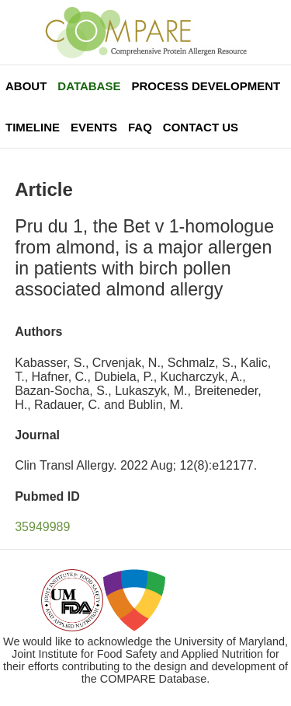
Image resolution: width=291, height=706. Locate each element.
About (26, 86)
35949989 (42, 526)
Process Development (205, 86)
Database (88, 86)
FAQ (140, 127)
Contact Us (200, 127)
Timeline (32, 127)
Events (94, 127)
